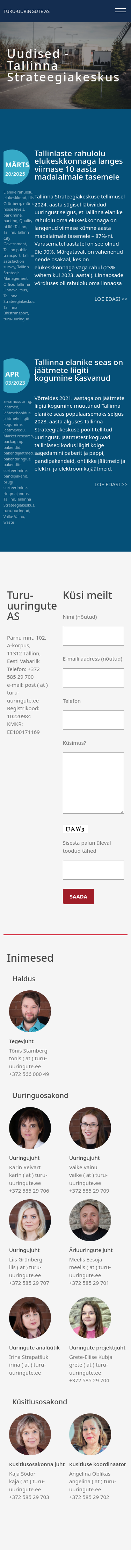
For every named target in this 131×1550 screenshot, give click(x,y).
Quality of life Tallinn (17, 223)
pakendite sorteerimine (15, 467)
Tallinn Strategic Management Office (16, 275)
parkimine (12, 215)
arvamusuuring (17, 401)
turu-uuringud (16, 318)
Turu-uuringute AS (26, 11)
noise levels (13, 209)
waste (8, 522)
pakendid (11, 447)
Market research (18, 435)
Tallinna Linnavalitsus (16, 287)
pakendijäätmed (18, 453)
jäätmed (10, 406)
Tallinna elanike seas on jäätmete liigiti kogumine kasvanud (79, 370)
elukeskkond (14, 197)
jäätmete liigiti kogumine (16, 421)
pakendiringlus (16, 458)
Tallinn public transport (15, 252)
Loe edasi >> (111, 298)
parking (10, 220)
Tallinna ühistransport (15, 310)
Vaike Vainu (13, 516)
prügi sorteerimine (15, 484)
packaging (12, 441)
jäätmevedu (14, 429)
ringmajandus (16, 493)
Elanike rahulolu (17, 192)
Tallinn (9, 232)
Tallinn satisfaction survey (18, 261)
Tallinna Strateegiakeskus (18, 298)
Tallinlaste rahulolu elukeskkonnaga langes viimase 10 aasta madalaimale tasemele (79, 165)
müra (28, 203)
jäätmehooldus (16, 412)
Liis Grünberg (18, 200)
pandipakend (15, 476)
